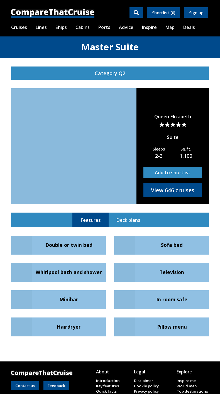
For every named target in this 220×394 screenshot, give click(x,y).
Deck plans (128, 220)
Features (90, 220)
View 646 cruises (172, 190)
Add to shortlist (172, 172)
